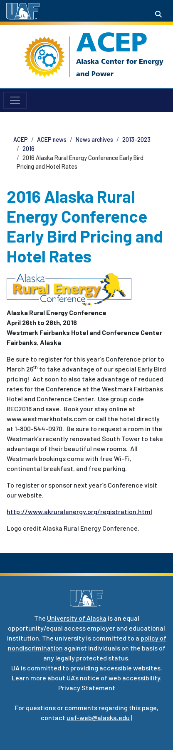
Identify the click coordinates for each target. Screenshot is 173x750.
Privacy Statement (86, 688)
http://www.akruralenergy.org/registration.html (79, 511)
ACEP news (52, 139)
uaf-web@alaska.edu (98, 717)
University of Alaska (76, 618)
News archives (94, 139)
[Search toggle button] (158, 14)
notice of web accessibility (120, 678)
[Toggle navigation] (15, 100)
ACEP (111, 42)
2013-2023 (136, 139)
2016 (28, 148)
